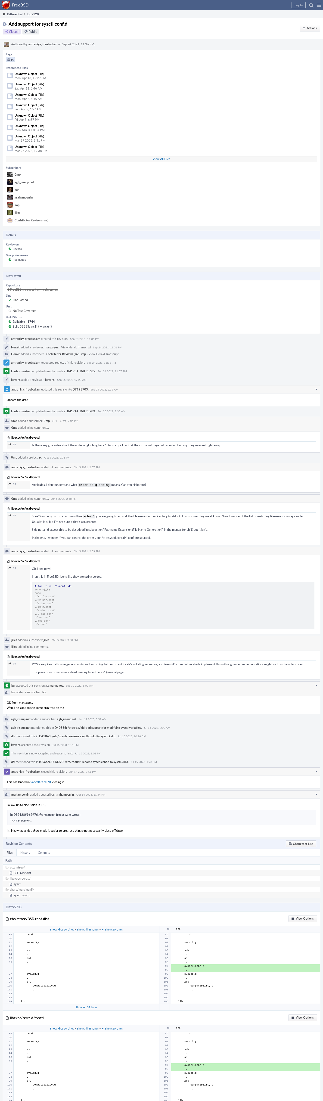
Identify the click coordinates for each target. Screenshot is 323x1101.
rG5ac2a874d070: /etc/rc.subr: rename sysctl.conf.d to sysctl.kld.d (83, 761)
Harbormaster (20, 371)
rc (40, 457)
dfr (13, 735)
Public (32, 31)
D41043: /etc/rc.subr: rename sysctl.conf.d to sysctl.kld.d (77, 735)
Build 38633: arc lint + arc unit (32, 326)
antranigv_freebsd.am (42, 44)
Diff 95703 (80, 389)
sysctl (17, 883)
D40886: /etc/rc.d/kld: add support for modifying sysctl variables (98, 727)
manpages (19, 259)
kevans (17, 249)
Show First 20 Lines (62, 928)
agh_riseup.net (24, 182)
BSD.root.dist (22, 872)
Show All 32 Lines (86, 1006)
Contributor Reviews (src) (31, 220)
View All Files (161, 159)
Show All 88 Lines (88, 928)
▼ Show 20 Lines (112, 928)
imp (17, 205)
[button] (319, 5)
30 (12, 444)
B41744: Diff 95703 (81, 411)
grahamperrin (24, 197)
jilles (17, 213)
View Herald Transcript (76, 347)
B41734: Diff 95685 (81, 371)
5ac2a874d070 (40, 781)
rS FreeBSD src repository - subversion (32, 289)
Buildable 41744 (24, 321)
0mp (18, 174)
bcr (17, 190)
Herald (15, 347)
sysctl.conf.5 (22, 894)
